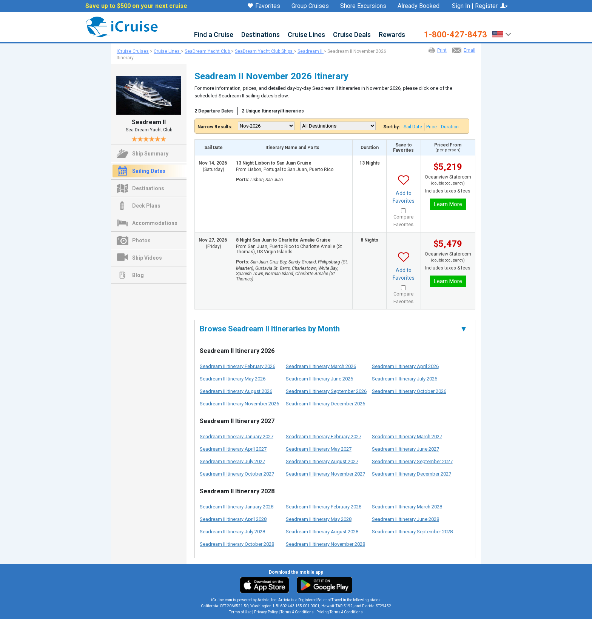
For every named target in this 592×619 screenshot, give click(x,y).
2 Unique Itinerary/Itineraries (273, 111)
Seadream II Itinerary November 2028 (325, 544)
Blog (138, 275)
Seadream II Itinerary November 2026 (239, 404)
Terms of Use (240, 612)
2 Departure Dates (214, 111)
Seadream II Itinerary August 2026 (236, 391)
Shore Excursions (363, 6)
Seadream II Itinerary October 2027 (237, 474)
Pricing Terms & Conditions (339, 612)
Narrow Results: (214, 126)
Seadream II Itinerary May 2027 (319, 449)
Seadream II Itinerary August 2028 (322, 531)
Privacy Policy (266, 612)
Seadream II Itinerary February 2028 (323, 507)
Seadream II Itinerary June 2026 (319, 379)
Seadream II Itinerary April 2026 (405, 366)
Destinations (260, 34)
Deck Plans (146, 206)
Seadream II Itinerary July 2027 (232, 461)
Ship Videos (147, 258)
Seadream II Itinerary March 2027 (407, 436)
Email (469, 50)
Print (442, 50)
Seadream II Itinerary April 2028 (233, 519)
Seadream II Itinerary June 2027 (405, 449)
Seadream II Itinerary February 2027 (323, 436)
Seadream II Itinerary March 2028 (407, 507)
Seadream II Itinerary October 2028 (237, 544)
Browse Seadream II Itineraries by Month (333, 329)
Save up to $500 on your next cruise (136, 6)
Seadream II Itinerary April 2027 (233, 449)
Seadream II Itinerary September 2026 (326, 391)
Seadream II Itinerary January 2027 (236, 436)
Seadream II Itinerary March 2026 (321, 366)
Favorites (264, 6)
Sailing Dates (148, 171)
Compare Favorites (403, 220)
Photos (141, 240)
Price (431, 126)
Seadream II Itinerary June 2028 (405, 519)
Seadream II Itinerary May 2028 (319, 519)
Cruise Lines (306, 34)
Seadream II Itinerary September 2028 (412, 531)
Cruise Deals (352, 34)
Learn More (448, 204)
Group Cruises (310, 6)
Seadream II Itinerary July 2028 (232, 531)
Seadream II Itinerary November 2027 (325, 474)
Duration (450, 126)
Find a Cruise (213, 34)
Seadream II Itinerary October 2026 (409, 391)
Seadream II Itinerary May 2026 (232, 379)
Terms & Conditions (297, 612)
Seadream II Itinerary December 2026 (325, 404)
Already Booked (418, 6)
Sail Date (413, 126)
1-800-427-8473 (455, 35)
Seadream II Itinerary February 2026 (237, 366)
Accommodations (154, 223)
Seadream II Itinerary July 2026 (404, 379)
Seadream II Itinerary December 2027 (411, 474)
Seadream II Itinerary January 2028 (236, 507)
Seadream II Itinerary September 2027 (412, 461)
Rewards (392, 34)
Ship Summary (150, 154)
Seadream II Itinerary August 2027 (322, 461)
